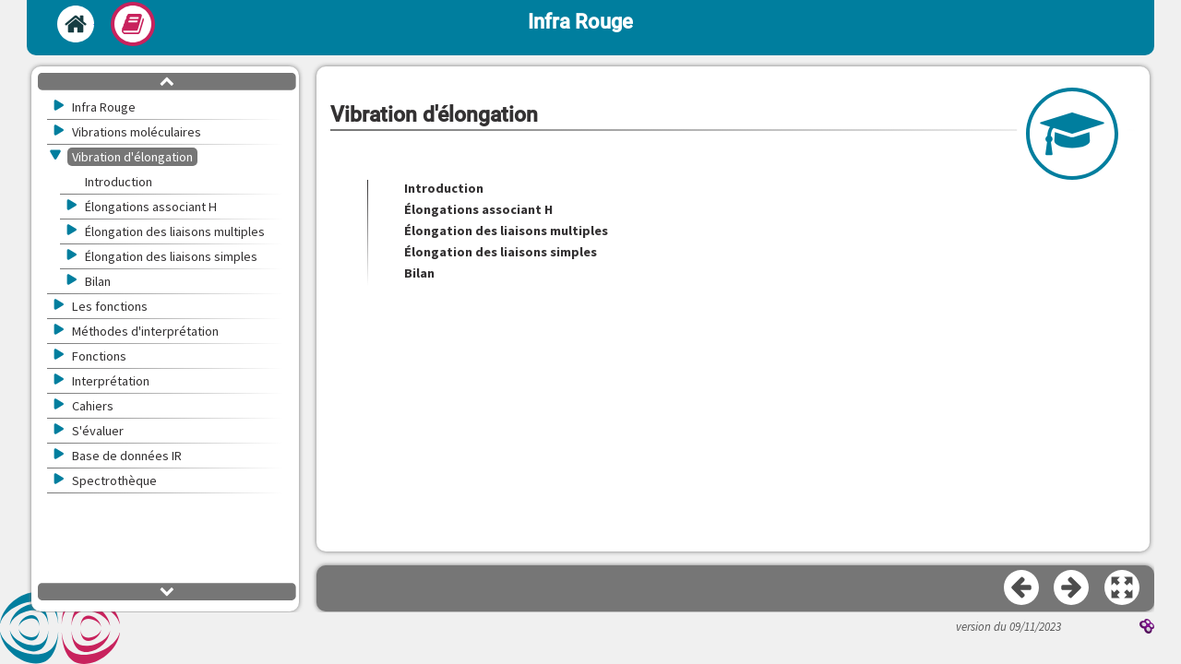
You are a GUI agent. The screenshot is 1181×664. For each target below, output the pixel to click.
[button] (1122, 588)
